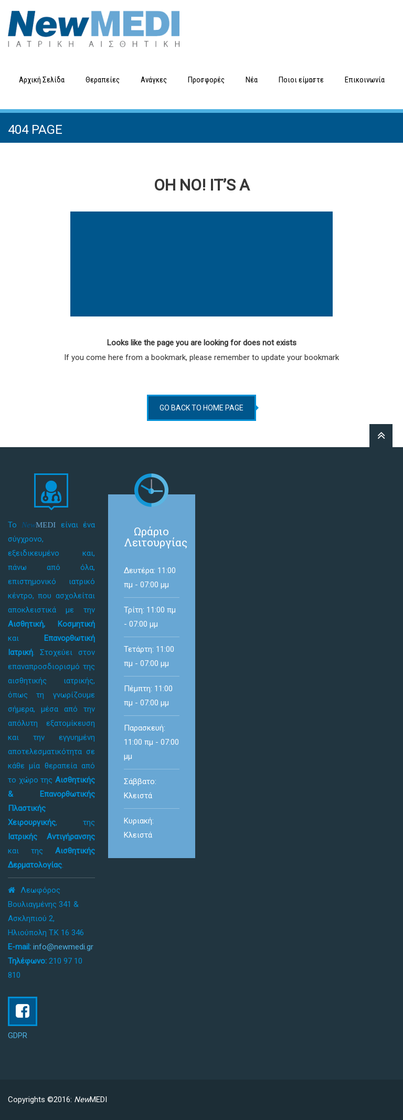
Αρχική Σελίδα (42, 79)
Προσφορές (206, 79)
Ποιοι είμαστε (301, 79)
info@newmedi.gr (63, 947)
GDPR (17, 1035)
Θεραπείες (103, 79)
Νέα (252, 79)
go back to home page (201, 408)
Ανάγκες (154, 79)
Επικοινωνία (365, 79)
